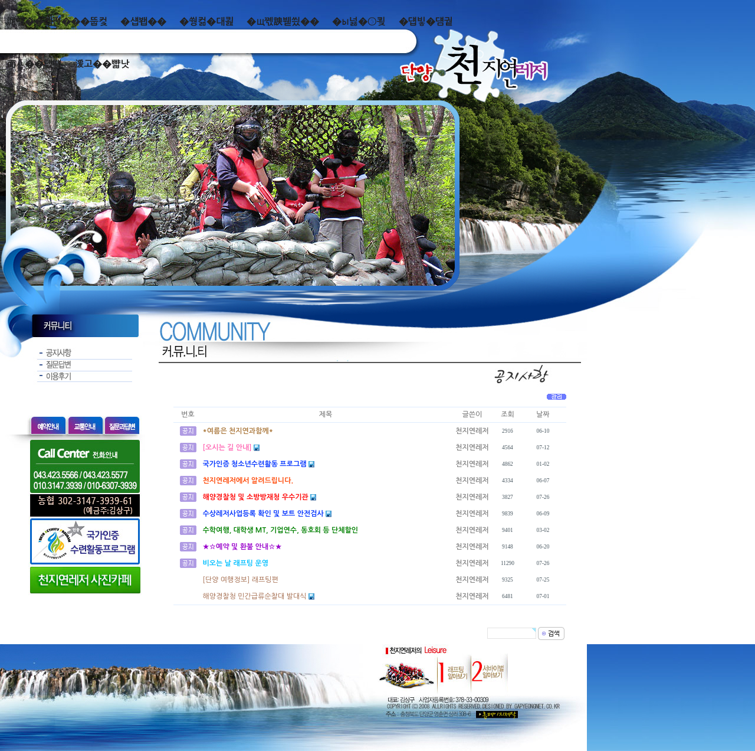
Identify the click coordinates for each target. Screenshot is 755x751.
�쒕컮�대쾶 (206, 21)
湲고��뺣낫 (101, 64)
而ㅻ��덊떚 (33, 64)
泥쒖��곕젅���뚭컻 (56, 21)
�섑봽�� (143, 21)
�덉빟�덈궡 (426, 21)
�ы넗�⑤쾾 (359, 21)
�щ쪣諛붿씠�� (283, 21)
